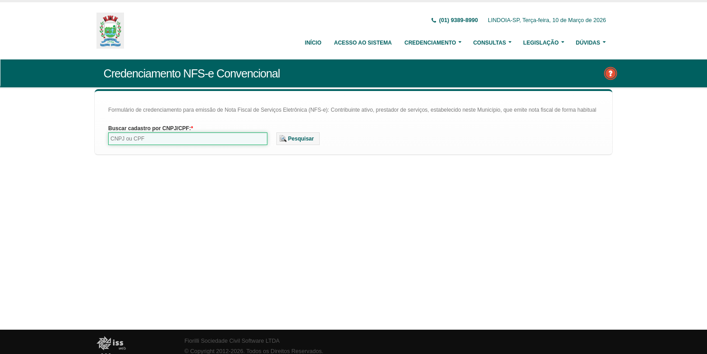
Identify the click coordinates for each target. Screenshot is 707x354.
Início (313, 43)
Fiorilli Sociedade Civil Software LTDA (232, 341)
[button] (298, 138)
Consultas (489, 43)
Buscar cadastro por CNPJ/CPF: (149, 128)
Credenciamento (430, 43)
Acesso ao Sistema (363, 43)
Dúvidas (588, 43)
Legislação (541, 43)
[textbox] (187, 138)
